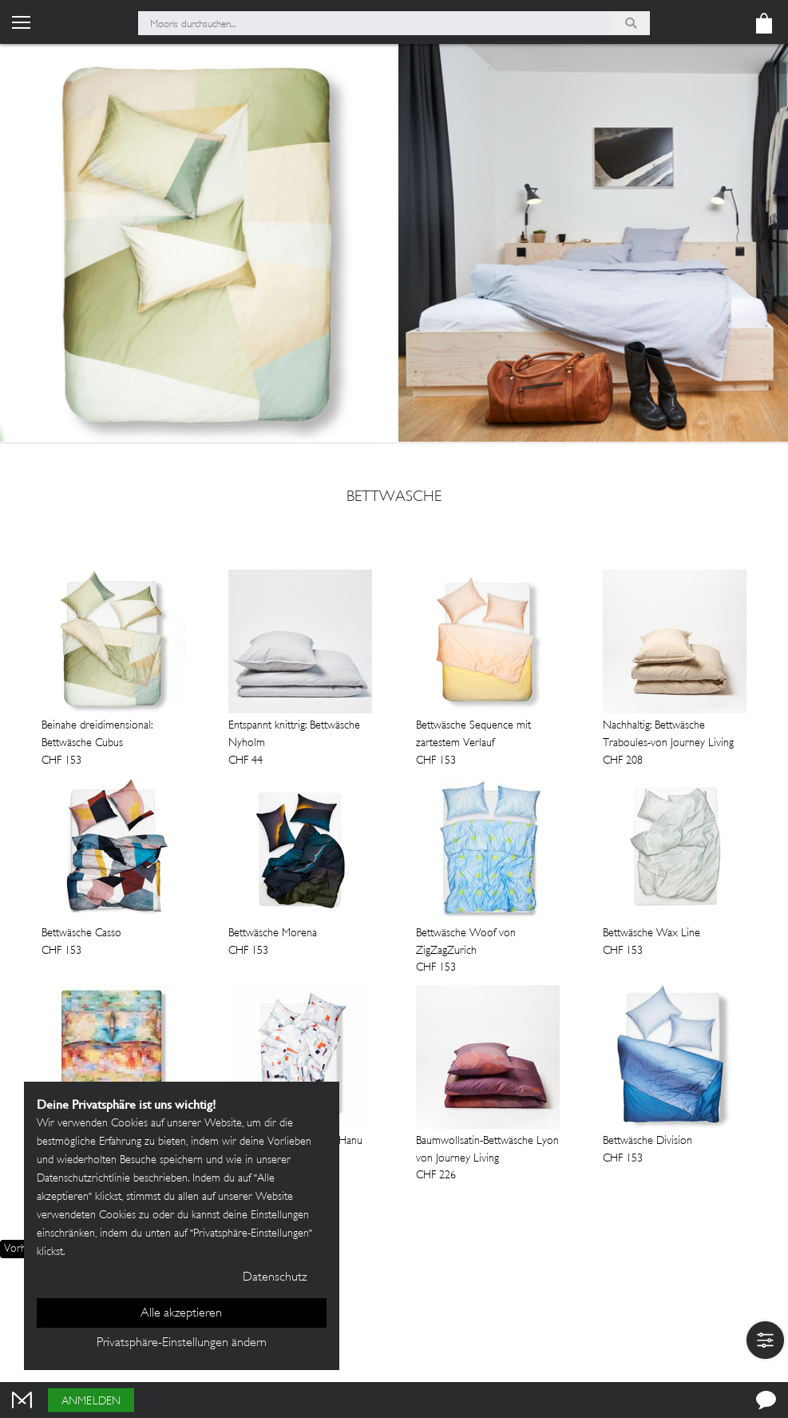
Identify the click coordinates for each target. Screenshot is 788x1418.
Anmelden (91, 1401)
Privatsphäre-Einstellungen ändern (182, 1343)
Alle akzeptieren (181, 1314)
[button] (765, 1340)
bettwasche (394, 498)
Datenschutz (275, 1278)
